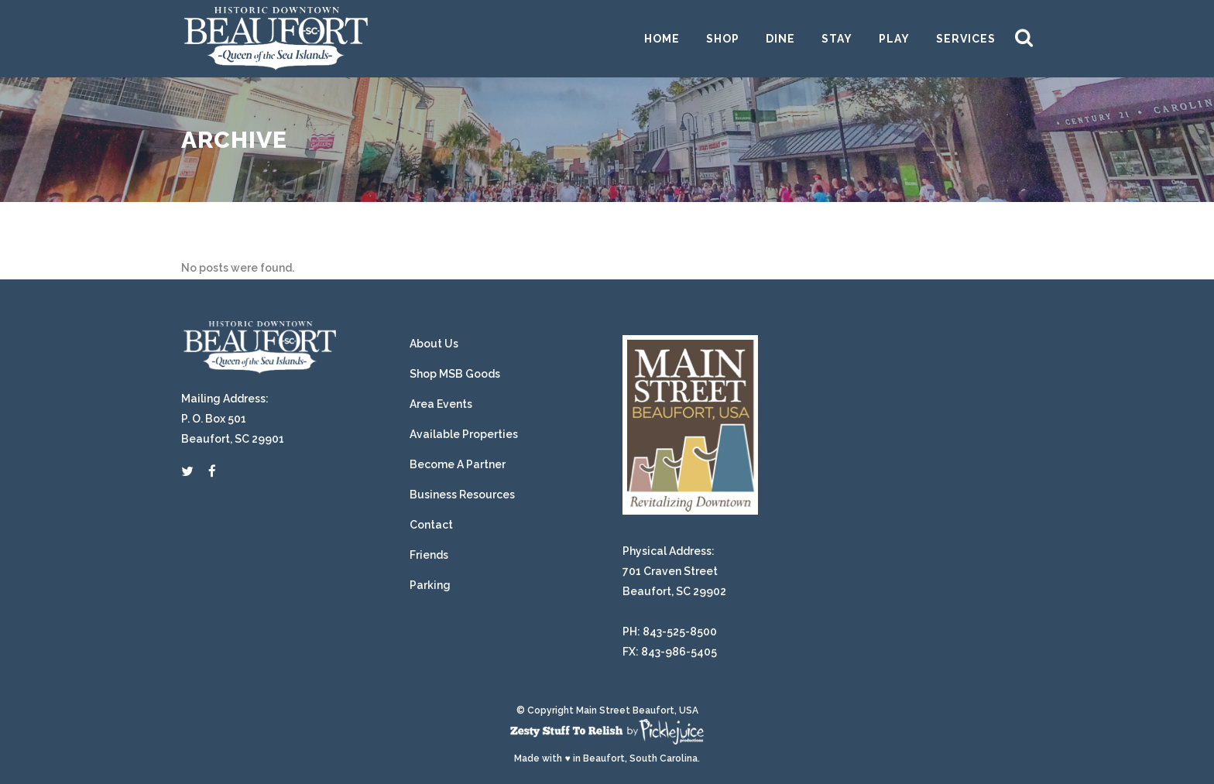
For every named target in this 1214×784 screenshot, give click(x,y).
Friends (429, 555)
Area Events (441, 404)
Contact (431, 525)
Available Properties (464, 434)
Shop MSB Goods (455, 374)
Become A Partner (458, 464)
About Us (434, 343)
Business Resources (462, 494)
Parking (430, 585)
